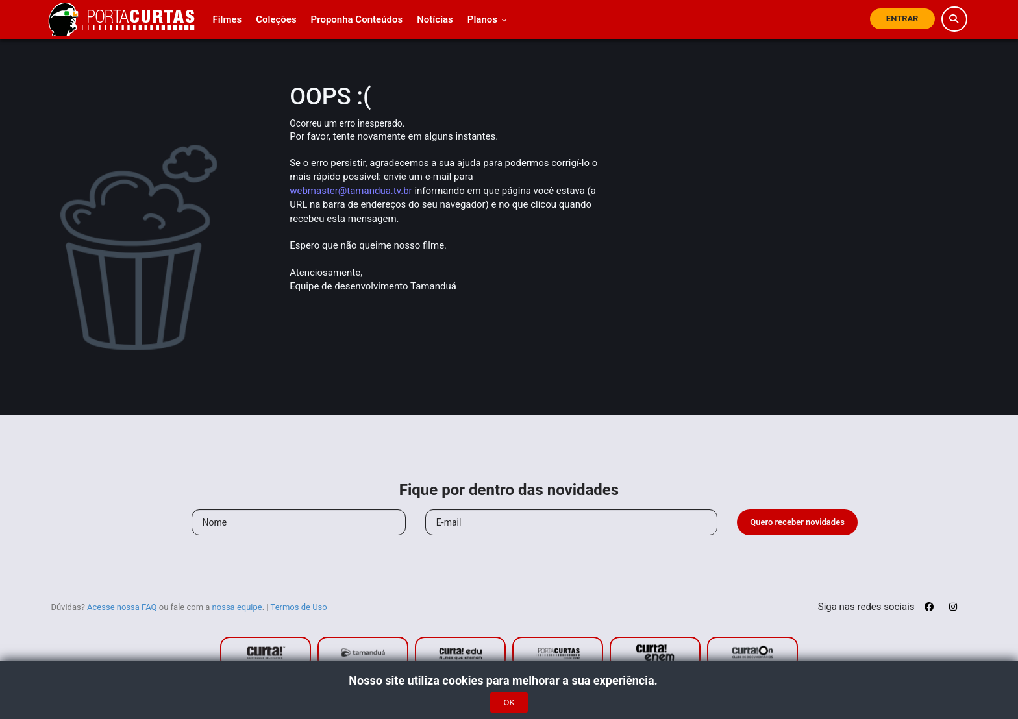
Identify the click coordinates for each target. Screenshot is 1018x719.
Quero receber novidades (797, 522)
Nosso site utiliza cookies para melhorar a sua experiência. (509, 680)
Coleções (276, 19)
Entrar (902, 18)
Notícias (435, 19)
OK (508, 702)
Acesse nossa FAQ (122, 607)
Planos (487, 19)
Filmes (227, 19)
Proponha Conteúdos (357, 19)
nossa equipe (237, 607)
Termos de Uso (299, 607)
